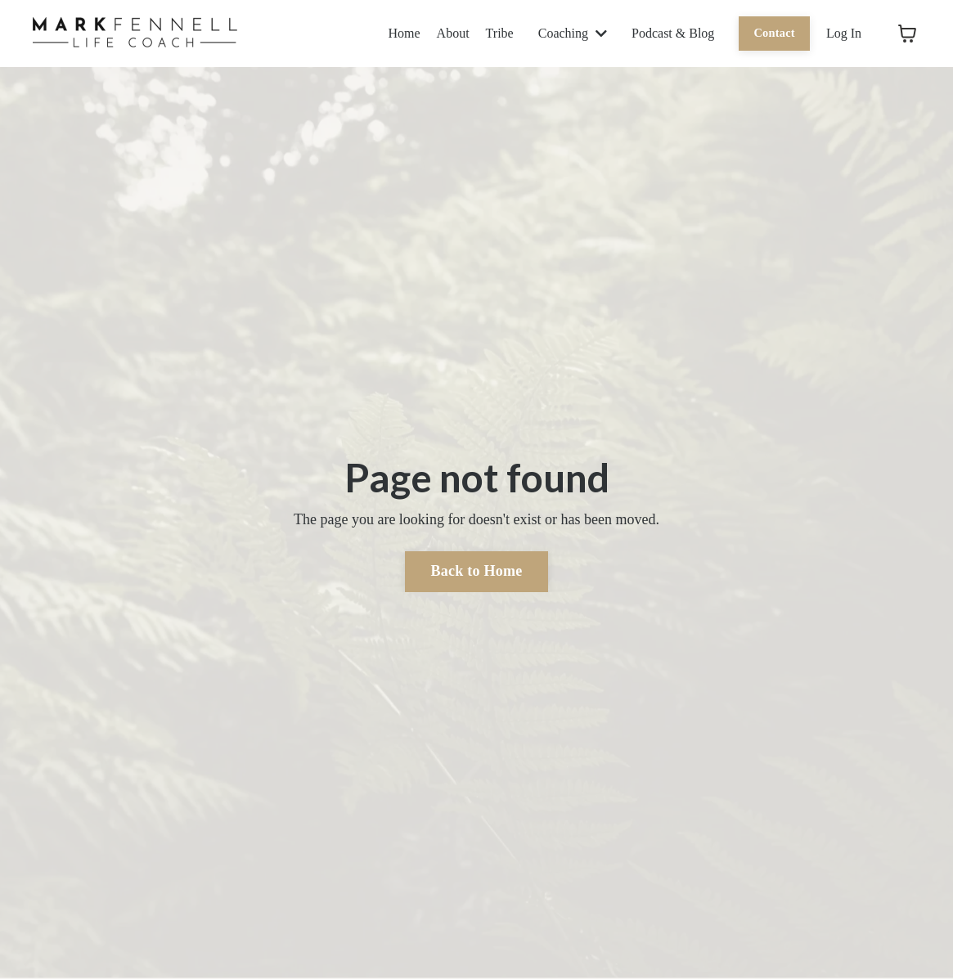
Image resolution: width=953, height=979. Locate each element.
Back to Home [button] (477, 571)
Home (404, 33)
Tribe (500, 33)
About (453, 33)
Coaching (572, 33)
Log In (843, 33)
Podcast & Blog (673, 33)
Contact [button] (774, 32)
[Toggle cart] (907, 33)
